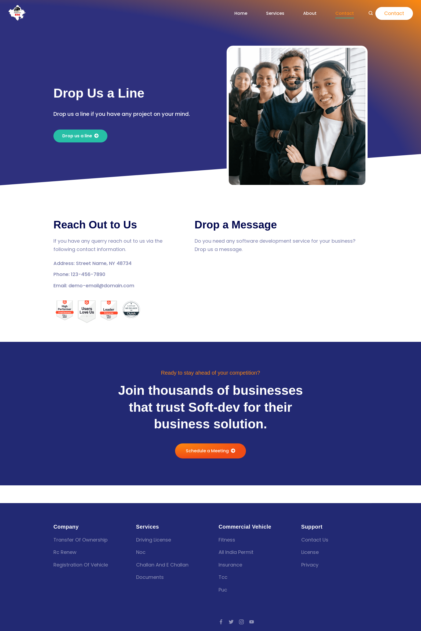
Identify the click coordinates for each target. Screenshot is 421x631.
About (310, 13)
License (310, 552)
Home (240, 13)
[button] (80, 136)
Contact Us (314, 539)
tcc (223, 577)
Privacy (309, 564)
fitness (227, 539)
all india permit (236, 552)
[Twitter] (231, 621)
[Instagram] (241, 621)
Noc (141, 552)
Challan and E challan (162, 564)
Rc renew (65, 552)
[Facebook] (221, 621)
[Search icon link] (371, 13)
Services (275, 13)
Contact (344, 13)
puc (223, 589)
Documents (150, 577)
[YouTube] (251, 621)
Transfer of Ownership (80, 539)
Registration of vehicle (80, 564)
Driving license (153, 539)
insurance (230, 564)
